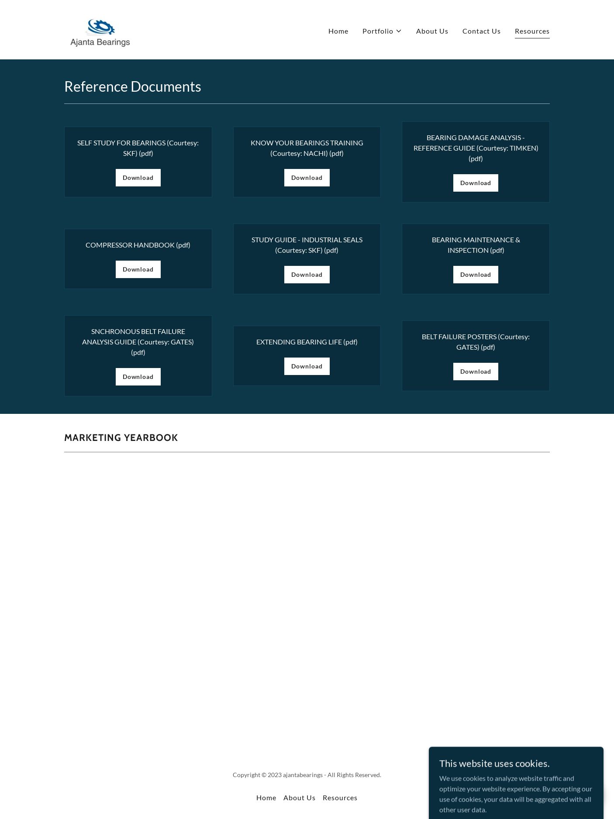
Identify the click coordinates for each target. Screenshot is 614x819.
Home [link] (338, 31)
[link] (100, 28)
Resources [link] (532, 31)
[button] (382, 31)
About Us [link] (432, 31)
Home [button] (266, 797)
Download (138, 177)
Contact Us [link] (481, 31)
